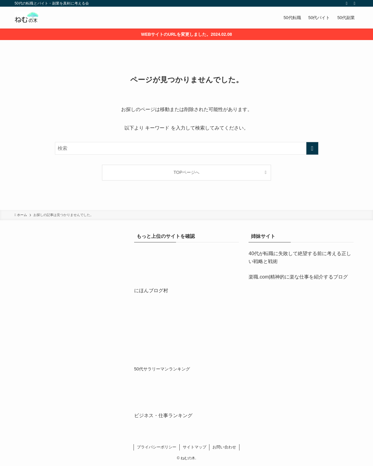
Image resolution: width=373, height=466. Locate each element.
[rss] (347, 3)
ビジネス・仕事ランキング (163, 415)
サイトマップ (194, 447)
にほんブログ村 (151, 290)
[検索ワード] (186, 148)
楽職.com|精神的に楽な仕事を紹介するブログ (298, 276)
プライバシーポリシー (156, 447)
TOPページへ (186, 172)
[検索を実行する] (312, 148)
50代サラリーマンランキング (162, 368)
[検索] (354, 3)
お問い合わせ (224, 447)
